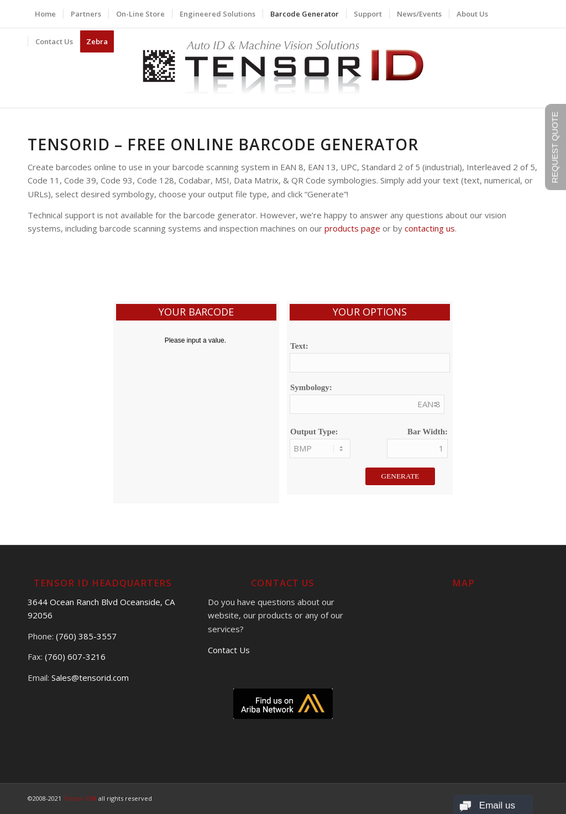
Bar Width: (427, 431)
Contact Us (229, 649)
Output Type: (314, 431)
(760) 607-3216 (75, 656)
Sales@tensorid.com (90, 677)
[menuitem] (45, 14)
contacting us (430, 228)
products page (352, 228)
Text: (299, 346)
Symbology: (311, 387)
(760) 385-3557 (86, 636)
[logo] (283, 68)
